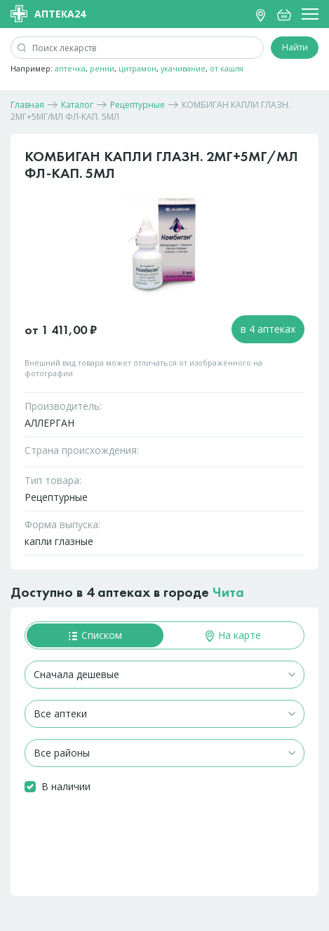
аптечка (70, 68)
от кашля (226, 68)
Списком (95, 635)
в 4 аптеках (268, 329)
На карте (233, 635)
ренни (102, 68)
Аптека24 (48, 13)
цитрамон (137, 68)
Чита (228, 592)
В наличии (65, 786)
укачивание (183, 68)
